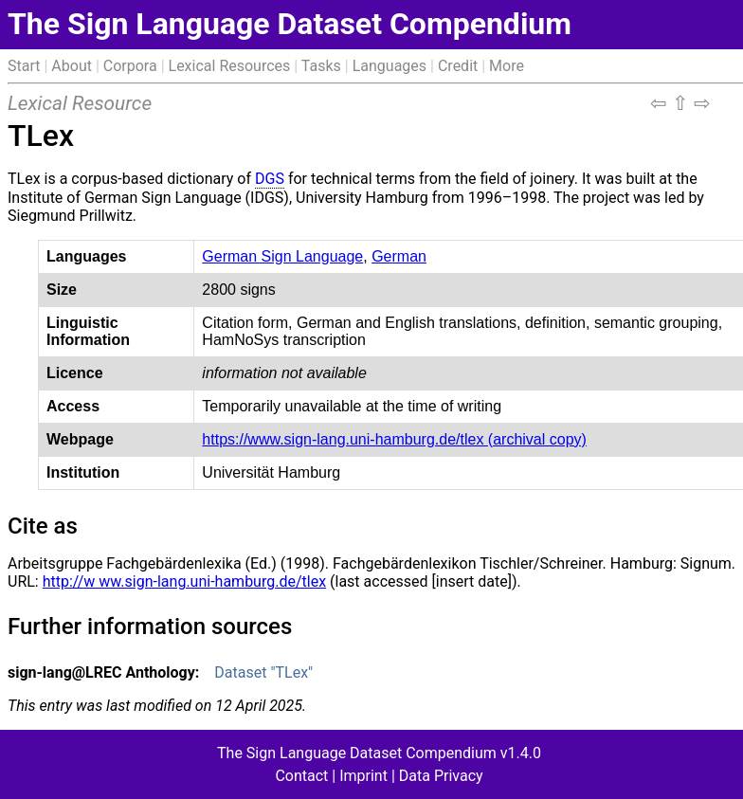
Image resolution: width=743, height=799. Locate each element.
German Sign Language (282, 256)
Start (24, 66)
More (506, 66)
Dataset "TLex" (263, 672)
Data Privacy (441, 776)
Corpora (130, 66)
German (399, 256)
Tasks (321, 66)
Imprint (363, 776)
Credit (458, 66)
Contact (301, 776)
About (71, 66)
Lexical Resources (230, 66)
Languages (389, 66)
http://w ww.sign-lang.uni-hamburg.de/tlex (184, 581)
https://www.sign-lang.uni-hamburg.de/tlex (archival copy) (394, 439)
